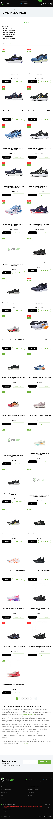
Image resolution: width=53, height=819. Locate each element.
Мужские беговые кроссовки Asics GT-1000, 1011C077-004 (39, 111)
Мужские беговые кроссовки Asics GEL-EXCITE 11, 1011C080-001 (39, 149)
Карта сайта (30, 795)
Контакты (2, 798)
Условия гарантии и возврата (6, 789)
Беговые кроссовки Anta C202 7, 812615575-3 (39, 377)
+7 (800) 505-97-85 (24, 743)
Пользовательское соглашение (33, 789)
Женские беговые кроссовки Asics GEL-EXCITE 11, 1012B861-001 (39, 187)
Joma (33, 714)
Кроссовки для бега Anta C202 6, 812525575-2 (13, 570)
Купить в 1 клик (18, 81)
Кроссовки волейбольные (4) (8, 34)
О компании (3, 786)
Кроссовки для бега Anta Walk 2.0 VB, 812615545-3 (39, 609)
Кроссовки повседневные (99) (9, 32)
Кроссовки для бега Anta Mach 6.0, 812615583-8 (13, 533)
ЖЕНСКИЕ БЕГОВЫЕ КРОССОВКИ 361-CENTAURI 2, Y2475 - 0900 (39, 302)
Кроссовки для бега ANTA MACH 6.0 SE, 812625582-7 (13, 493)
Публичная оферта (31, 792)
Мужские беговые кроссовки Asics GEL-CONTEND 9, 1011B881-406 (13, 111)
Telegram (24, 4)
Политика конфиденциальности (33, 786)
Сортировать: (6, 43)
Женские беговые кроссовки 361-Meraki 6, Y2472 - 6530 (39, 225)
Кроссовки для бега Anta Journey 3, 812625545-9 (13, 302)
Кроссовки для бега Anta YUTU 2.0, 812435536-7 (13, 647)
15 (33, 698)
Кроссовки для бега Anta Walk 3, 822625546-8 (39, 415)
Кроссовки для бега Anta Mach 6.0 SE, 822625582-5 (39, 454)
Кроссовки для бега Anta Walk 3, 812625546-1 (13, 339)
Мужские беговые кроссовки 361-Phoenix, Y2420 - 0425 (39, 340)
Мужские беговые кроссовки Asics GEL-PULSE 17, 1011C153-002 (13, 73)
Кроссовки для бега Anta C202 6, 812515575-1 (13, 684)
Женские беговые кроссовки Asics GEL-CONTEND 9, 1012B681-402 (13, 187)
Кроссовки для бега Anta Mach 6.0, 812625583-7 (13, 416)
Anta (31, 714)
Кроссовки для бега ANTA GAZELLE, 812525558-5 (39, 647)
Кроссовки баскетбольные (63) (9, 38)
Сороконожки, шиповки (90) (8, 30)
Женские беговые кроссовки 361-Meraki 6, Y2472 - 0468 (14, 225)
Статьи (2, 795)
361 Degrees (24, 714)
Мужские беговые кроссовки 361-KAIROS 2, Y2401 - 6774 (39, 73)
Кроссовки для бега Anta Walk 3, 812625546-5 (39, 262)
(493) (8, 36)
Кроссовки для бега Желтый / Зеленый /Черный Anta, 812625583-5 (39, 495)
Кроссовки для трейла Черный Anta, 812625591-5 (13, 456)
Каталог (28, 780)
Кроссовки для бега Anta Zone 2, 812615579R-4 (39, 533)
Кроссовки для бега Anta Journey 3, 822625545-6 (13, 378)
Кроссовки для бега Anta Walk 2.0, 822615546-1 (39, 570)
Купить (7, 81)
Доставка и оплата (4, 792)
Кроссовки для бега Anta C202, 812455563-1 (14, 608)
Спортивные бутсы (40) (7, 28)
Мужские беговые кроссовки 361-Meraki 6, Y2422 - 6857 (14, 149)
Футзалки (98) (5, 26)
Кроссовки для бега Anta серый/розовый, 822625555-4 (13, 264)
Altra (28, 714)
